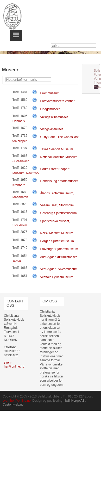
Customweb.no (13, 404)
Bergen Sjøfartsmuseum (57, 241)
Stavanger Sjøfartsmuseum (59, 249)
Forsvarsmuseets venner (57, 101)
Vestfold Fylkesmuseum (56, 277)
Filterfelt (5, 77)
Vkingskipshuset (51, 129)
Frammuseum (49, 93)
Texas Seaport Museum (56, 149)
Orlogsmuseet (50, 109)
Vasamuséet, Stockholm (57, 205)
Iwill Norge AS (75, 400)
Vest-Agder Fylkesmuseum (58, 269)
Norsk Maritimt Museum (56, 233)
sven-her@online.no (14, 365)
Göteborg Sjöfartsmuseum (58, 213)
